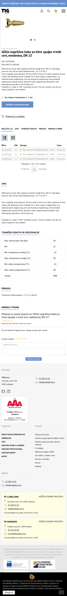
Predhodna (25, 169)
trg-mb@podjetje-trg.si (17, 533)
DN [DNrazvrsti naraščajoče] (15, 145)
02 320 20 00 (13, 530)
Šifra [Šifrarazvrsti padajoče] (4, 145)
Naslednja (43, 169)
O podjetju (39, 448)
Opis (17, 129)
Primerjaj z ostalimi (15, 116)
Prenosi (42, 129)
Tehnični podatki (29, 129)
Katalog (38, 466)
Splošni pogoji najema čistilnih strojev (50, 438)
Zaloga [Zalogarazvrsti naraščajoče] (23, 145)
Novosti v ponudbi (42, 459)
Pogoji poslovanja (42, 434)
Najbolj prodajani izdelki (44, 452)
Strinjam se (9, 592)
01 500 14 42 (44, 378)
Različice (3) (7, 129)
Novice (37, 463)
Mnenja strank (55, 129)
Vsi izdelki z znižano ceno (45, 455)
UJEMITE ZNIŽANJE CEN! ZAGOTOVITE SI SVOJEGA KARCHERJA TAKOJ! (33, 3)
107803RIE (7, 158)
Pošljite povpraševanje (17, 104)
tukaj (38, 586)
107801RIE (7, 149)
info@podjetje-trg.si (47, 382)
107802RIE (7, 154)
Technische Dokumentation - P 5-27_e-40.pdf (19, 295)
